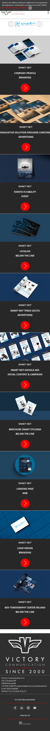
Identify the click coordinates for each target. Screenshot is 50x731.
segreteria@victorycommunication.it (32, 686)
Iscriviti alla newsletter (25, 699)
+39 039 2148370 (8, 686)
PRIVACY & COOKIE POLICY (14, 691)
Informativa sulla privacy (14, 8)
